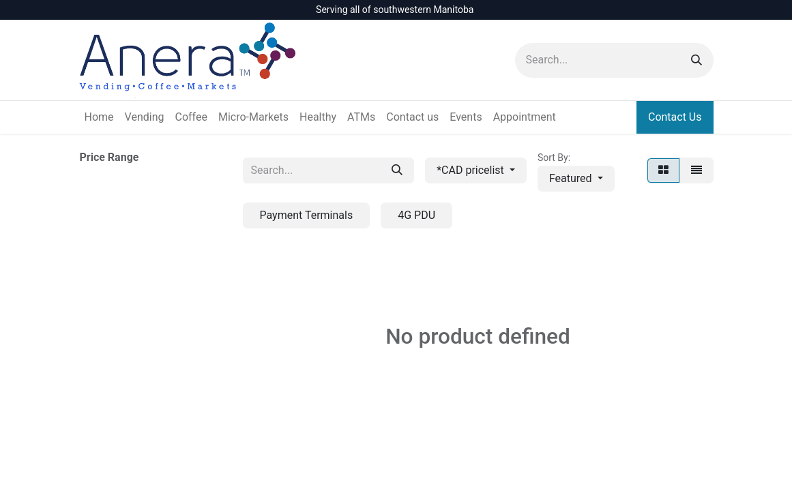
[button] (576, 179)
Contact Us (675, 116)
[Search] (696, 60)
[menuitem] (99, 117)
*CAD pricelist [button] (472, 170)
